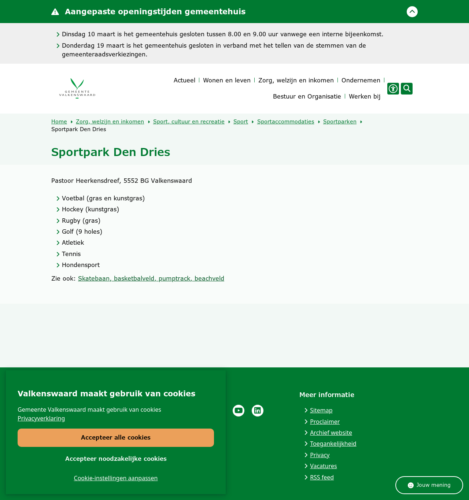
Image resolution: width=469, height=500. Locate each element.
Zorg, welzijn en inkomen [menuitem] (296, 80)
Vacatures (323, 466)
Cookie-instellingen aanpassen (116, 478)
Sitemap (321, 410)
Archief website (331, 433)
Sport (240, 121)
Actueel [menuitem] (184, 80)
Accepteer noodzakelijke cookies (116, 458)
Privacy (319, 455)
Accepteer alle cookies (116, 437)
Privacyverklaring (41, 418)
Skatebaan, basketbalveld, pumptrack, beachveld (151, 278)
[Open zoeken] (407, 89)
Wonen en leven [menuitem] (227, 80)
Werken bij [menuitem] (365, 96)
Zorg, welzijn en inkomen (110, 121)
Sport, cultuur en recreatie (189, 121)
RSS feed (322, 477)
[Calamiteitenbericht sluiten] (412, 11)
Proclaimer (325, 422)
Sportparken (340, 121)
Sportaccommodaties (285, 121)
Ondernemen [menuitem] (360, 80)
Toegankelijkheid (333, 444)
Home (59, 121)
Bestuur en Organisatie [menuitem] (307, 96)
